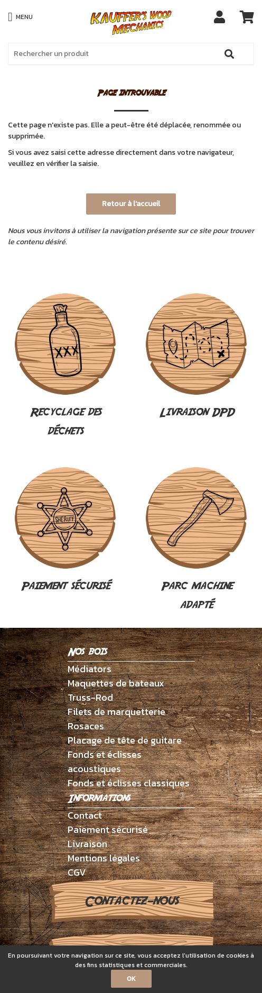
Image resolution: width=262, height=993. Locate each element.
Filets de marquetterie (116, 711)
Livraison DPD (196, 356)
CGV (77, 872)
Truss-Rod (90, 697)
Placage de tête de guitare (125, 740)
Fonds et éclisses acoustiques (105, 761)
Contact (85, 815)
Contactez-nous (131, 901)
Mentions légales (104, 858)
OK (131, 978)
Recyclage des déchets (65, 366)
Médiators (89, 669)
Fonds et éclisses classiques (129, 783)
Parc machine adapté (196, 540)
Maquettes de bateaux (116, 683)
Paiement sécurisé (65, 530)
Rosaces (86, 726)
